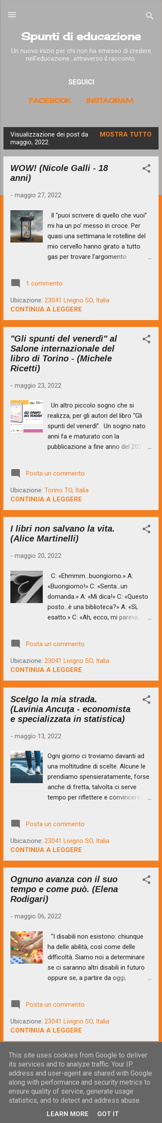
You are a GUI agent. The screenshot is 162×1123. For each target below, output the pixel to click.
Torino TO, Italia (66, 490)
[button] (146, 170)
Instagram (109, 100)
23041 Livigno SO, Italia (76, 300)
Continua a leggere (46, 309)
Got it (108, 1114)
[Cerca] (150, 17)
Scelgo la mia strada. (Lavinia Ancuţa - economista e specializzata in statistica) (70, 709)
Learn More (68, 1114)
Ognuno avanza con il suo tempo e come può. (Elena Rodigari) (64, 889)
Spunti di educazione (81, 36)
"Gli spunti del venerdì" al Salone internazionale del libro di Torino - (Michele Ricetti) (63, 353)
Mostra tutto (126, 134)
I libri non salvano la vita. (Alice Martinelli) (62, 533)
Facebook (50, 100)
